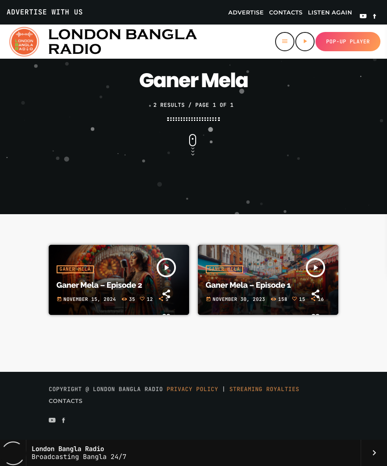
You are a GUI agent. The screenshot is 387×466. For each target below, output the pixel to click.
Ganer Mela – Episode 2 (99, 285)
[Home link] (103, 41)
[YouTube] (363, 17)
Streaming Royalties (264, 389)
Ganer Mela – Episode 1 (248, 285)
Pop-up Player (348, 41)
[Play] (305, 41)
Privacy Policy (193, 389)
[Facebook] (374, 17)
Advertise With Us (45, 12)
